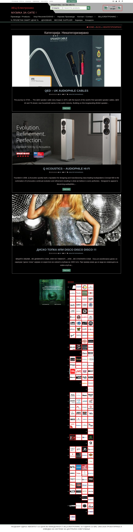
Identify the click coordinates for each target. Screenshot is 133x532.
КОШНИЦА (28, 1)
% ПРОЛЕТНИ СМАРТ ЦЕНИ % (25, 20)
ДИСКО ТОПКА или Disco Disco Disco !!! (66, 249)
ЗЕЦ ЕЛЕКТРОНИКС (108, 17)
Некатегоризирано (76, 94)
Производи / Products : (21, 17)
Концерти (89, 20)
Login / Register (71, 1)
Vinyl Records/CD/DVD (44, 17)
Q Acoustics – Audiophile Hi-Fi (66, 168)
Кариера (79, 20)
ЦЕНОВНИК (46, 20)
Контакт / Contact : (86, 17)
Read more (66, 108)
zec (60, 94)
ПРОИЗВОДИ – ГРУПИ (18, 1)
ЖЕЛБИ (51, 1)
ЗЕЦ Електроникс (22, 7)
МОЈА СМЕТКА (44, 1)
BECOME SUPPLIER (63, 20)
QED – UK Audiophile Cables (66, 90)
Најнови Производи (66, 17)
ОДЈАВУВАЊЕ (36, 1)
